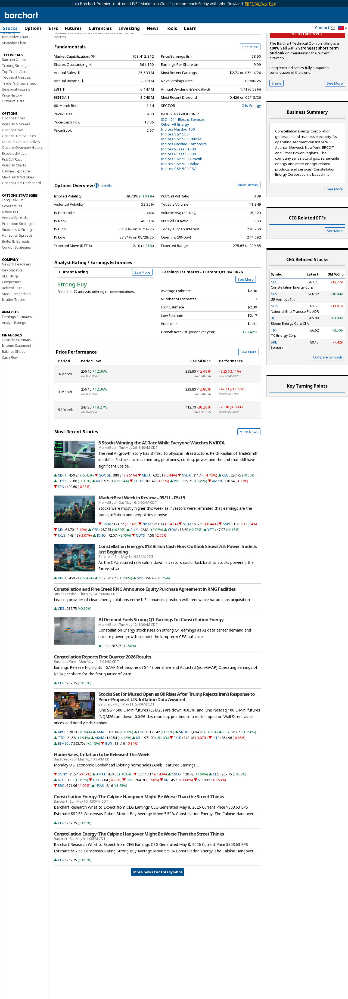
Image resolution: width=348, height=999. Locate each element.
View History (248, 214)
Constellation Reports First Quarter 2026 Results (102, 685)
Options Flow (12, 158)
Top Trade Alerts (15, 100)
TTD (61, 767)
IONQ (101, 564)
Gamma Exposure (16, 199)
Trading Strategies (16, 94)
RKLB (62, 564)
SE (199, 808)
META (146, 504)
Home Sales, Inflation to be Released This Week (102, 783)
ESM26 (63, 772)
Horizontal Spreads (17, 264)
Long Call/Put (12, 229)
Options (33, 28)
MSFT (62, 504)
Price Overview (15, 42)
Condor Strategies (16, 276)
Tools (171, 28)
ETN (61, 515)
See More (250, 75)
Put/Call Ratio (12, 188)
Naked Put (10, 240)
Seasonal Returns (16, 118)
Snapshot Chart (14, 71)
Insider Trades (14, 328)
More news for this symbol (157, 901)
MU (99, 510)
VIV (140, 803)
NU (60, 808)
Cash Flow (10, 386)
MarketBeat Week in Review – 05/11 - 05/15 (141, 526)
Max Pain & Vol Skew (18, 205)
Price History (12, 124)
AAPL (227, 552)
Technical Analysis (16, 106)
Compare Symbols (328, 385)
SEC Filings (10, 304)
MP (60, 558)
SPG (129, 808)
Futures (73, 28)
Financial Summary (16, 368)
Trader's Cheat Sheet (19, 112)
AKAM (99, 767)
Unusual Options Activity (21, 170)
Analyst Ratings (14, 351)
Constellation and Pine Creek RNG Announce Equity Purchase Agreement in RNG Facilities (144, 618)
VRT (177, 510)
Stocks (10, 28)
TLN (61, 510)
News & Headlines (16, 293)
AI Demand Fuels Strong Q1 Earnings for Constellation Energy (160, 648)
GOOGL (105, 504)
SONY (62, 803)
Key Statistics (12, 298)
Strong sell (307, 63)
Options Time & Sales (19, 164)
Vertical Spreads (15, 246)
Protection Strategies (18, 252)
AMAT (101, 761)
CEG (225, 504)
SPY (140, 607)
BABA (106, 552)
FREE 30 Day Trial (260, 3)
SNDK (183, 761)
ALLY (134, 558)
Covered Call (12, 234)
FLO (96, 808)
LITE (216, 767)
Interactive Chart (15, 65)
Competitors (11, 310)
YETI (210, 558)
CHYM (172, 558)
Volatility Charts (14, 194)
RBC (61, 814)
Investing (129, 28)
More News (249, 460)
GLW (108, 772)
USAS (99, 814)
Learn (190, 28)
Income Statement (16, 374)
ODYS (140, 564)
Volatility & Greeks (16, 152)
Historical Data (13, 130)
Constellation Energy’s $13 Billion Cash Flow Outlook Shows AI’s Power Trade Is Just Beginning (177, 578)
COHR (138, 510)
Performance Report (18, 48)
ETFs (53, 28)
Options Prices (13, 146)
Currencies (100, 28)
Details (103, 215)
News (153, 28)
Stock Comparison (16, 322)
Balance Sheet (13, 380)
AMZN (217, 510)
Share (276, 112)
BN (166, 808)
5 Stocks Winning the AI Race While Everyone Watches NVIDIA (161, 471)
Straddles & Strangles (19, 258)
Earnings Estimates (17, 345)
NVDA (186, 504)
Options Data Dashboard (21, 211)
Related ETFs (12, 316)
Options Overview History (22, 176)
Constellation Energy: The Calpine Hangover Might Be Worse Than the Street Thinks (139, 825)
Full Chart (248, 57)
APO (61, 761)
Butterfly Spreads (16, 270)
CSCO (142, 761)
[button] (342, 28)
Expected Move (14, 182)
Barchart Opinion (15, 88)
